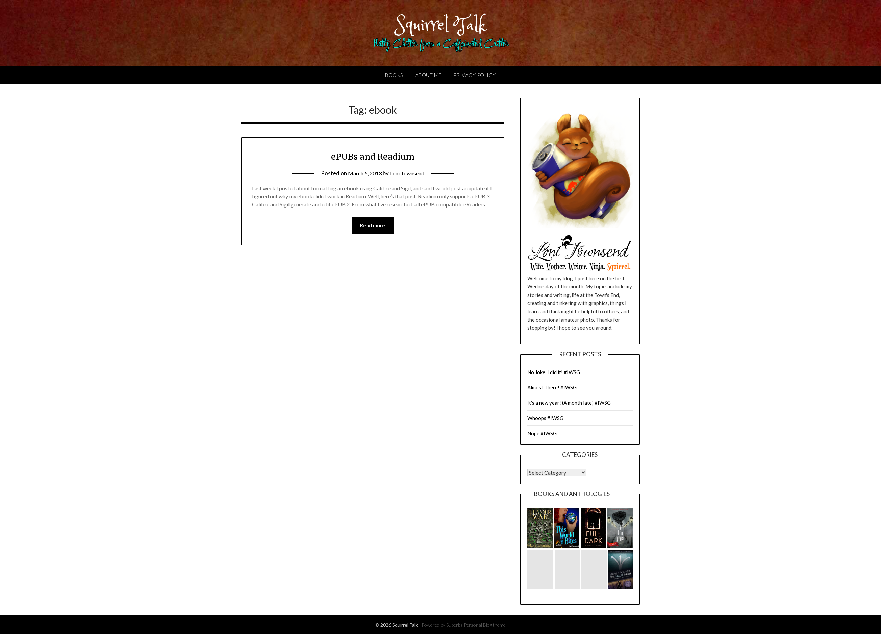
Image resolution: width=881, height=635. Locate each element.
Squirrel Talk (440, 24)
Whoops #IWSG (545, 419)
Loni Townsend (408, 173)
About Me (428, 76)
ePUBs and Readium (372, 156)
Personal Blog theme (485, 625)
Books (394, 76)
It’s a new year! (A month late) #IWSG (569, 403)
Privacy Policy (474, 76)
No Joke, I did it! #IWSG (553, 373)
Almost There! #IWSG (552, 388)
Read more (372, 226)
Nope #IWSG (542, 434)
